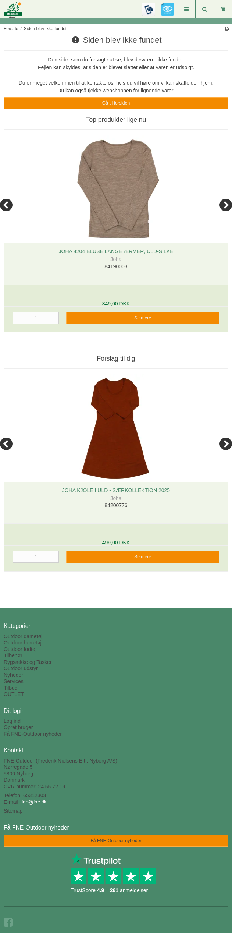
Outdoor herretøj (23, 643)
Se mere (142, 318)
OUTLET (14, 694)
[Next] (225, 205)
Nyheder (13, 675)
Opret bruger (18, 727)
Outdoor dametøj (23, 636)
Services (14, 681)
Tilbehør (13, 655)
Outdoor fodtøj (20, 649)
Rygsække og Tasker (27, 662)
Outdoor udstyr (21, 668)
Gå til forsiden (116, 103)
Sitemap (13, 811)
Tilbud (11, 688)
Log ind (12, 721)
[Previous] (6, 205)
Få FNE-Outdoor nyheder (33, 734)
